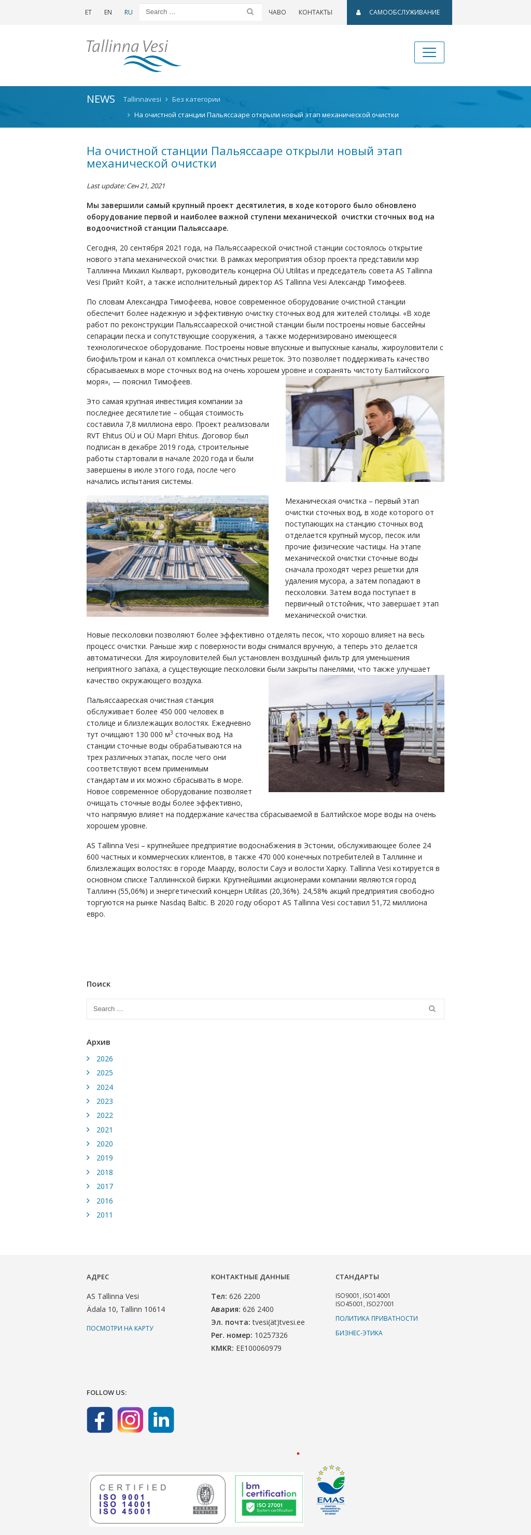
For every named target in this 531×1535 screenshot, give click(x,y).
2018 (104, 1172)
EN (108, 12)
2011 (104, 1215)
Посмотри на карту (120, 1328)
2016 (104, 1201)
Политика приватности (377, 1318)
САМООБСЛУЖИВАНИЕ (398, 12)
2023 (104, 1101)
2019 (104, 1158)
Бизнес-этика (359, 1333)
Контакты (315, 12)
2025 (104, 1072)
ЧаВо (277, 12)
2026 (104, 1058)
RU (128, 12)
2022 (104, 1115)
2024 (104, 1087)
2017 (104, 1186)
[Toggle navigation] (429, 52)
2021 (104, 1130)
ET (88, 12)
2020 (104, 1144)
